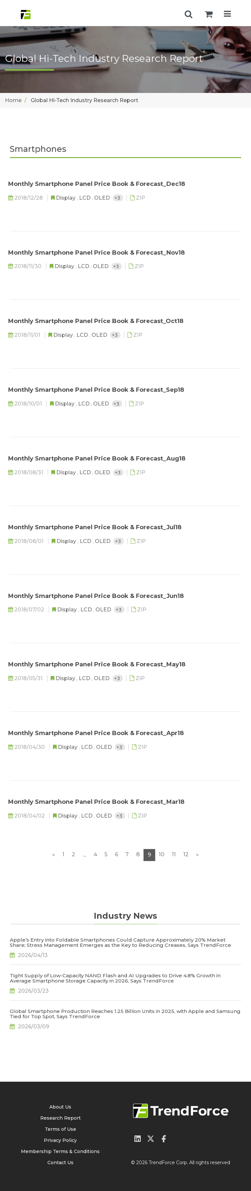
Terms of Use (60, 1129)
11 (174, 854)
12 (186, 854)
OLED (102, 198)
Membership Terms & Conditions (60, 1151)
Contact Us (60, 1162)
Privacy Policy (60, 1140)
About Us (60, 1107)
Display (66, 198)
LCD (85, 198)
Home (13, 100)
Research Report (60, 1118)
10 (161, 854)
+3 (118, 198)
